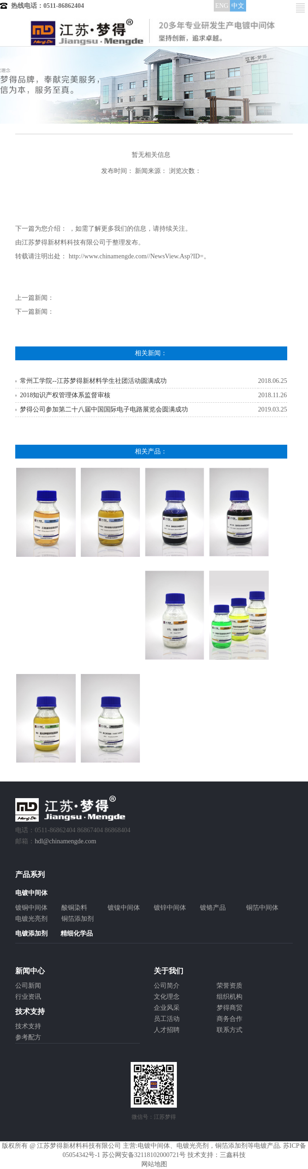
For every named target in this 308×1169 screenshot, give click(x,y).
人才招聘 (167, 1029)
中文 (237, 5)
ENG (222, 5)
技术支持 (28, 1026)
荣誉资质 (229, 985)
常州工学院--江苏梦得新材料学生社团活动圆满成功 (93, 380)
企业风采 (167, 1007)
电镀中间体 (154, 1145)
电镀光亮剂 (31, 918)
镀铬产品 (213, 907)
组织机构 (229, 996)
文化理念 (167, 996)
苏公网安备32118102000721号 (144, 1154)
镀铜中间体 (31, 907)
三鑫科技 (233, 1154)
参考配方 (28, 1037)
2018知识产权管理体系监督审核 (65, 395)
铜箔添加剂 (77, 918)
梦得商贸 (229, 1007)
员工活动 (167, 1018)
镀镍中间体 (124, 907)
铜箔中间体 (262, 907)
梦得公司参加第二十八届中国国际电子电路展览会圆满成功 (104, 409)
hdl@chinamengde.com (65, 841)
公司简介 (167, 985)
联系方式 (229, 1029)
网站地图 (154, 1164)
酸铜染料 (74, 907)
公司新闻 (28, 985)
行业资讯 (28, 996)
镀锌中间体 (170, 907)
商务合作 (229, 1018)
